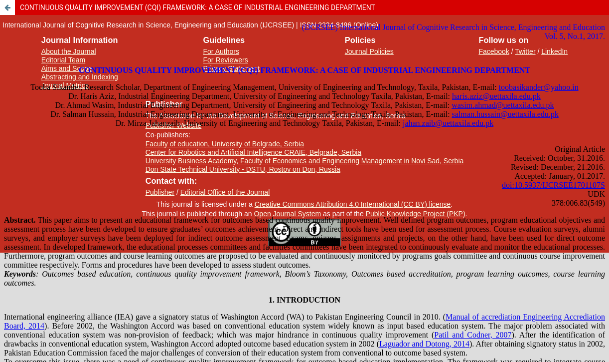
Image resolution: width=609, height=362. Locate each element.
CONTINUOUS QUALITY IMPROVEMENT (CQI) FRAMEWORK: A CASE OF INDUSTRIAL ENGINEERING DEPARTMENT (197, 7)
